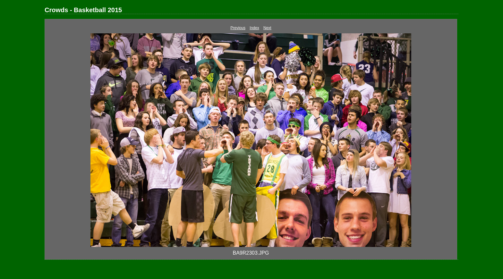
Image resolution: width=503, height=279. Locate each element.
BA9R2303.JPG (251, 253)
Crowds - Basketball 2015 (83, 9)
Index (254, 28)
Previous (237, 28)
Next (267, 28)
